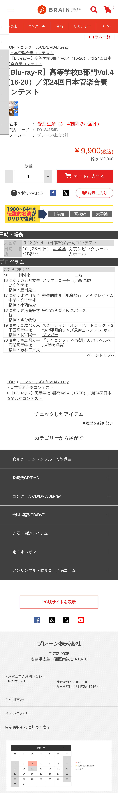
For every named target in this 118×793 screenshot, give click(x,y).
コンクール (36, 26)
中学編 (58, 214)
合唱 (59, 26)
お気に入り (94, 193)
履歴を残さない (99, 423)
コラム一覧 (100, 37)
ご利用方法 (14, 699)
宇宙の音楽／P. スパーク (64, 310)
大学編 (102, 214)
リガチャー (82, 26)
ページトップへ (101, 355)
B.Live (106, 26)
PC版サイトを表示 (59, 602)
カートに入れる (85, 176)
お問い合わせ (27, 193)
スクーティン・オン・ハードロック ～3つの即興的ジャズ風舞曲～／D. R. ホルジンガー (77, 330)
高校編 (80, 214)
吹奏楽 (12, 26)
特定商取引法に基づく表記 (27, 727)
